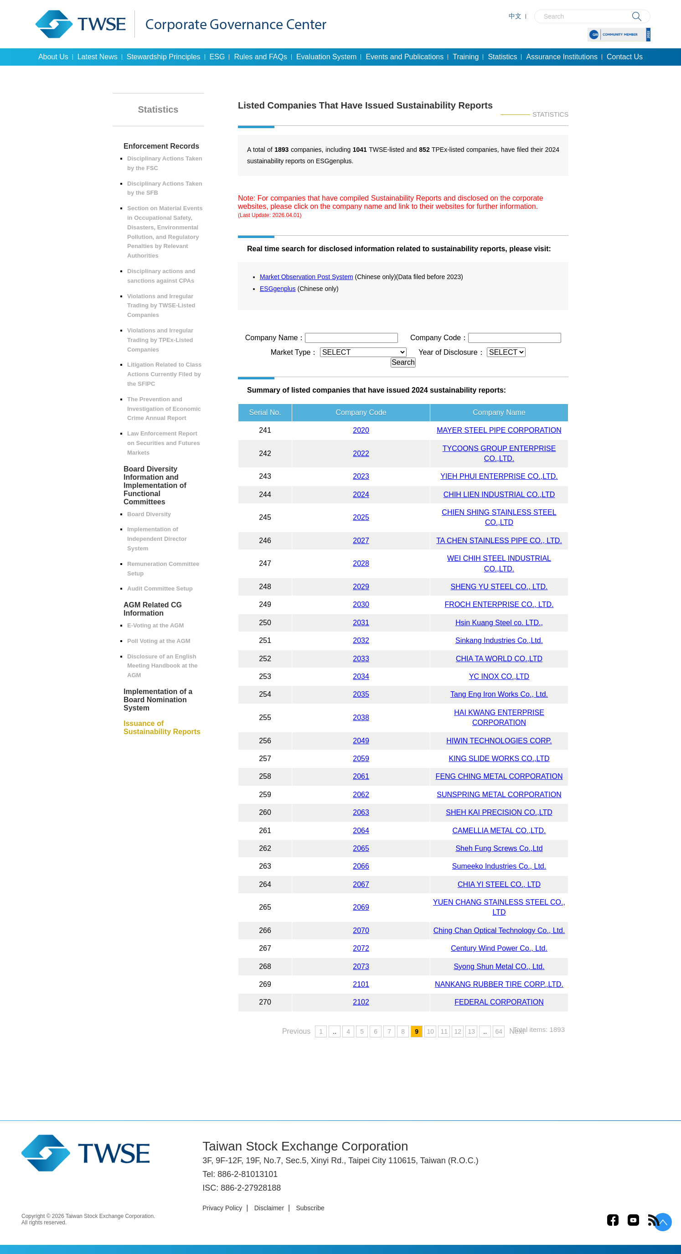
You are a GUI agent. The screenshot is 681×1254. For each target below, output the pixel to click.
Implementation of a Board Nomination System (158, 700)
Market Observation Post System (306, 276)
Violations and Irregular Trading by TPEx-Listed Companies (160, 340)
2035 (361, 694)
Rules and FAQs (260, 57)
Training (466, 57)
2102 (361, 1002)
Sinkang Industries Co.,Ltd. (499, 640)
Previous (296, 1031)
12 (457, 1031)
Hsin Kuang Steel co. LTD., (499, 623)
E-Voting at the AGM (155, 625)
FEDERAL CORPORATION (499, 1002)
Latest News (97, 57)
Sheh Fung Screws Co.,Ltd (498, 848)
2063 (361, 812)
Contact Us (625, 57)
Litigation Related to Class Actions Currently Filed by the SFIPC (164, 374)
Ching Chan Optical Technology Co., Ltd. (499, 930)
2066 (361, 866)
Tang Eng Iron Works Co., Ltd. (499, 694)
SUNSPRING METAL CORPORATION (499, 794)
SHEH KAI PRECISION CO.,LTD (499, 812)
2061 (361, 776)
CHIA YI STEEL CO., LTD (499, 884)
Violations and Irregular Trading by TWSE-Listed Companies (161, 306)
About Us (53, 57)
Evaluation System (326, 57)
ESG (217, 57)
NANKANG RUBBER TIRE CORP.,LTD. (499, 984)
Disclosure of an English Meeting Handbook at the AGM (162, 666)
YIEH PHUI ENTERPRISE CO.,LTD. (499, 476)
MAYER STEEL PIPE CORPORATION (499, 430)
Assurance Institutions (562, 57)
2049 (361, 741)
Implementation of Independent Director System (157, 539)
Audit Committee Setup (160, 588)
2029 (361, 587)
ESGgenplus (278, 288)
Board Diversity (149, 514)
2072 (361, 948)
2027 (361, 540)
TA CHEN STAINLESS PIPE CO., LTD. (499, 540)
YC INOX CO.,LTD (499, 676)
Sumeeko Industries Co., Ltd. (499, 866)
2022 (361, 453)
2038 (361, 717)
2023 (361, 476)
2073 (361, 966)
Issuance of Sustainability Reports (162, 728)
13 (471, 1031)
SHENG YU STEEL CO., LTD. (498, 587)
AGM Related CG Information (153, 609)
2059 (361, 758)
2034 (361, 676)
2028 (361, 563)
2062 (361, 794)
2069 (361, 907)
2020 (361, 430)
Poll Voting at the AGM (159, 640)
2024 (361, 494)
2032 (361, 640)
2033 (361, 659)
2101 (361, 984)
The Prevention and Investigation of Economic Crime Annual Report (164, 409)
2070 (361, 930)
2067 (361, 884)
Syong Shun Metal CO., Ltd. (499, 966)
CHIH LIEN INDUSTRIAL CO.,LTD (499, 494)
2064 (361, 830)
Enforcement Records (161, 146)
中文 (515, 16)
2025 (361, 517)
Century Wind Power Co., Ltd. (499, 948)
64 (498, 1031)
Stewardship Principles (164, 57)
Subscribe (310, 1208)
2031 (361, 623)
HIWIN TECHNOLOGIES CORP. (499, 741)
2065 (361, 848)
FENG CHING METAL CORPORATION (499, 776)
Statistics (502, 57)
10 (430, 1031)
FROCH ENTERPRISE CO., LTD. (499, 604)
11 (444, 1031)
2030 (361, 604)
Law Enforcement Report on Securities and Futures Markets (163, 443)
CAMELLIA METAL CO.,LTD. (499, 830)
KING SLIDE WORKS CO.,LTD (499, 758)
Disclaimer (269, 1208)
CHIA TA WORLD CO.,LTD (499, 659)
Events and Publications (405, 57)
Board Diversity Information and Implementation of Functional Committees (155, 485)
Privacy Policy (222, 1208)
